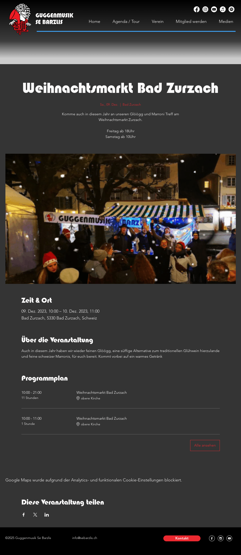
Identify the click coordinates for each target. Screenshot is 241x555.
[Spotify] (231, 9)
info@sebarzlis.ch (84, 538)
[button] (182, 538)
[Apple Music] (223, 9)
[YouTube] (214, 9)
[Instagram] (205, 9)
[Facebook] (197, 9)
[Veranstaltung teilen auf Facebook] (23, 515)
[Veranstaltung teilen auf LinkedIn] (46, 515)
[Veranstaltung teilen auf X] (35, 515)
